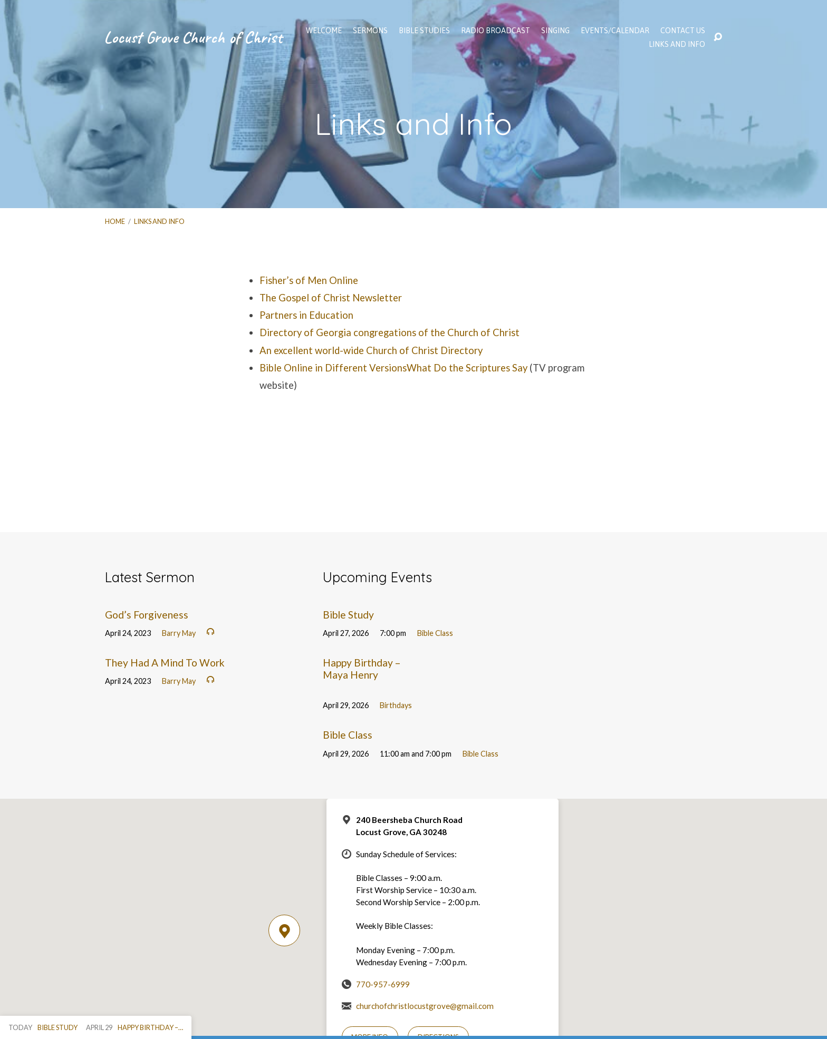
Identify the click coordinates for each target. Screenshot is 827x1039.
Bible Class (435, 633)
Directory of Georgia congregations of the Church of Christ (389, 332)
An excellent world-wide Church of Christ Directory (371, 350)
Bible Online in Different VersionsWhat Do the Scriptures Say (393, 368)
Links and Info (677, 44)
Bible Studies (424, 30)
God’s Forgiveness (146, 615)
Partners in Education (306, 315)
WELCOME (324, 30)
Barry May (179, 633)
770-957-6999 (383, 984)
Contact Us (682, 30)
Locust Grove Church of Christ (193, 37)
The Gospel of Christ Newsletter (330, 297)
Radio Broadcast (495, 30)
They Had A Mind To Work (165, 662)
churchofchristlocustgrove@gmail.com (425, 1006)
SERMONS (370, 30)
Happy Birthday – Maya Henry (362, 668)
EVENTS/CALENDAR (615, 30)
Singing (555, 30)
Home (115, 221)
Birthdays (396, 705)
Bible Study (348, 615)
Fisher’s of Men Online (308, 280)
